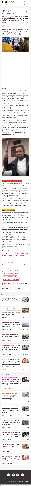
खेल (28, 5)
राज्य (6, 10)
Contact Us (18, 478)
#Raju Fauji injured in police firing (10, 276)
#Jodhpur (5, 262)
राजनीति (18, 5)
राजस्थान (9, 10)
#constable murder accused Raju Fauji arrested (13, 271)
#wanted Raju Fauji (7, 268)
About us (5, 478)
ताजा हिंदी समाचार (14, 283)
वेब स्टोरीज (24, 5)
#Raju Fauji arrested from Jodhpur (10, 274)
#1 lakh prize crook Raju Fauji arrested (11, 279)
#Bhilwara (13, 262)
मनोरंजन (6, 5)
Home (2, 5)
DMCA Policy (11, 478)
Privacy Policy (25, 478)
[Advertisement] (15, 69)
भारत (15, 5)
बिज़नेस (10, 5)
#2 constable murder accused (9, 265)
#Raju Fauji (21, 265)
